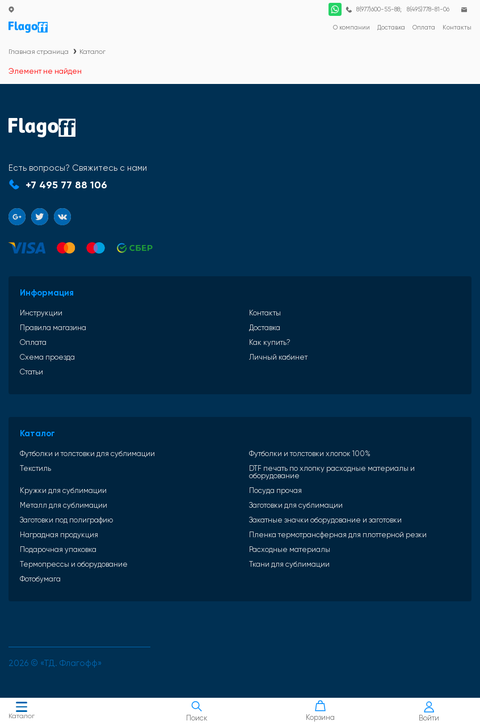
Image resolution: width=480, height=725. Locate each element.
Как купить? (269, 342)
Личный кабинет (278, 357)
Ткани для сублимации (289, 564)
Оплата (33, 342)
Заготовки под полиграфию (66, 520)
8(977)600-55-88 (378, 9)
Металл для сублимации (63, 505)
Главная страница (39, 52)
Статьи (31, 372)
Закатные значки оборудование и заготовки (325, 520)
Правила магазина (53, 327)
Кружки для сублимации (63, 490)
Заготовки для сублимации (296, 505)
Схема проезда (47, 357)
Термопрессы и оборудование (74, 564)
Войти (428, 711)
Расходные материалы (289, 549)
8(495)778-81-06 (428, 9)
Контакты (265, 313)
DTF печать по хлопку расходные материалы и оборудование (332, 472)
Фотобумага (40, 579)
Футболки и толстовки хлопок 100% (309, 453)
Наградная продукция (59, 534)
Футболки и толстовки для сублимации (87, 453)
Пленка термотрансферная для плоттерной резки (338, 534)
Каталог (22, 711)
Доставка (264, 327)
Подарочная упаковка (58, 549)
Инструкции (41, 313)
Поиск (196, 711)
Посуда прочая (275, 490)
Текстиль (35, 469)
